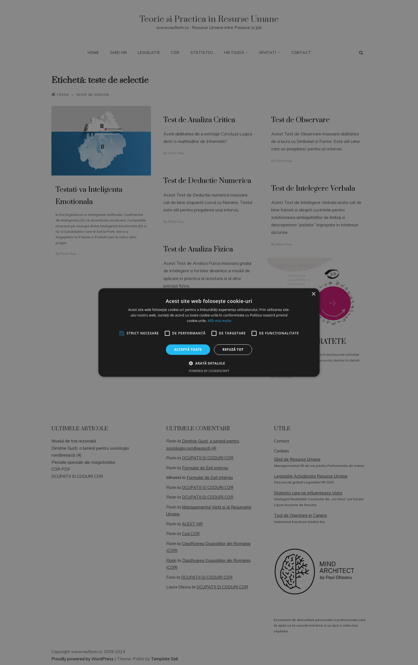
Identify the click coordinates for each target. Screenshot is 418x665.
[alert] (209, 332)
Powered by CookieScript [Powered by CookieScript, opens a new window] (209, 371)
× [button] (313, 294)
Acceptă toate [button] (188, 349)
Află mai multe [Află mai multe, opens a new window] (219, 320)
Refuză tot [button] (233, 349)
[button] (209, 363)
